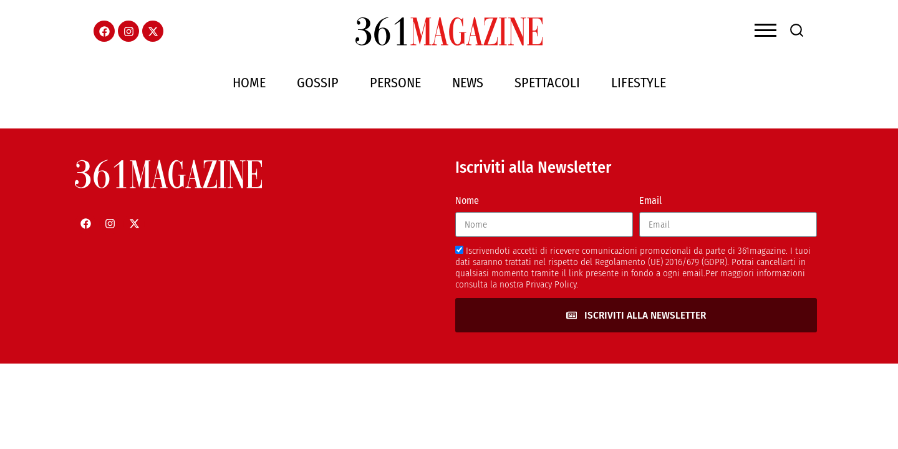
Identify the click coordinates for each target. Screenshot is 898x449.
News (467, 82)
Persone (395, 82)
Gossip (318, 82)
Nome (467, 200)
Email (650, 200)
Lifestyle (638, 82)
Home (249, 82)
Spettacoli (547, 82)
